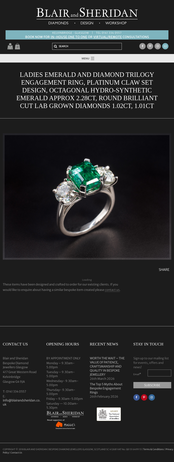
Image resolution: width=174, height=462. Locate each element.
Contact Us (16, 452)
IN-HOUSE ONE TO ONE (69, 37)
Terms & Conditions (153, 449)
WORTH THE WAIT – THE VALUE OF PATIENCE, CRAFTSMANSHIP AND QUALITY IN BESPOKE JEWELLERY (107, 366)
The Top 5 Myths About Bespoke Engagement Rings (106, 388)
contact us (112, 290)
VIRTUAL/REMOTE (107, 37)
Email (137, 374)
